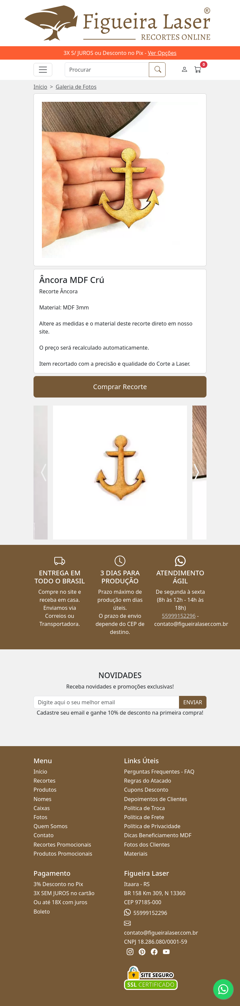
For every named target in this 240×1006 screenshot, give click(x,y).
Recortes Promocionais (62, 844)
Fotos (40, 817)
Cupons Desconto (146, 789)
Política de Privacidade (152, 826)
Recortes (44, 780)
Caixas (42, 808)
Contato (44, 835)
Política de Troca (144, 808)
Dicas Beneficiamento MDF (157, 835)
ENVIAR (192, 702)
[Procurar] (107, 69)
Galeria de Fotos (76, 86)
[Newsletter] (106, 702)
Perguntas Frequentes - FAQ (159, 771)
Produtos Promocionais (63, 853)
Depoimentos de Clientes (155, 799)
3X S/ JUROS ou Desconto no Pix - (120, 53)
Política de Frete (144, 817)
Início (40, 86)
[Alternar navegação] (43, 69)
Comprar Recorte (120, 386)
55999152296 (179, 616)
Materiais (135, 853)
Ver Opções (162, 53)
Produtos (45, 789)
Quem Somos (50, 826)
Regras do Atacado (147, 780)
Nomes (43, 799)
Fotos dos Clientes (147, 844)
